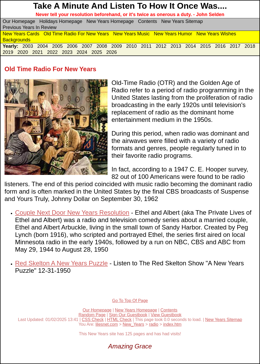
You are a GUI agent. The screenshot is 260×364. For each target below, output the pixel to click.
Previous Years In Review (30, 27)
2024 (82, 52)
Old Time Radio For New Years (76, 33)
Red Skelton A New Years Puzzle (61, 263)
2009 (116, 46)
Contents (147, 21)
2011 (146, 46)
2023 (67, 52)
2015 (205, 46)
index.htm (172, 324)
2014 (190, 46)
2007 (87, 46)
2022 (52, 52)
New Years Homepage (110, 21)
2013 (176, 46)
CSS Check (93, 319)
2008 (101, 46)
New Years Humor (173, 33)
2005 (57, 46)
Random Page (91, 315)
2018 (250, 46)
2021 (37, 52)
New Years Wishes (216, 33)
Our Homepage (19, 21)
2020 (22, 52)
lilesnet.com (106, 324)
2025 (96, 52)
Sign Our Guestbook (128, 315)
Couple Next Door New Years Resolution (72, 212)
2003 (27, 46)
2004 (42, 46)
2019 (8, 52)
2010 (131, 46)
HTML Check (119, 319)
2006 (72, 46)
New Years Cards (21, 33)
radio (154, 324)
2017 (235, 46)
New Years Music (131, 33)
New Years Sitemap (182, 21)
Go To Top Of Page (130, 300)
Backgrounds (16, 39)
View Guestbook (166, 315)
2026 (111, 52)
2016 (220, 46)
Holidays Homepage (60, 21)
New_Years (133, 324)
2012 (161, 46)
